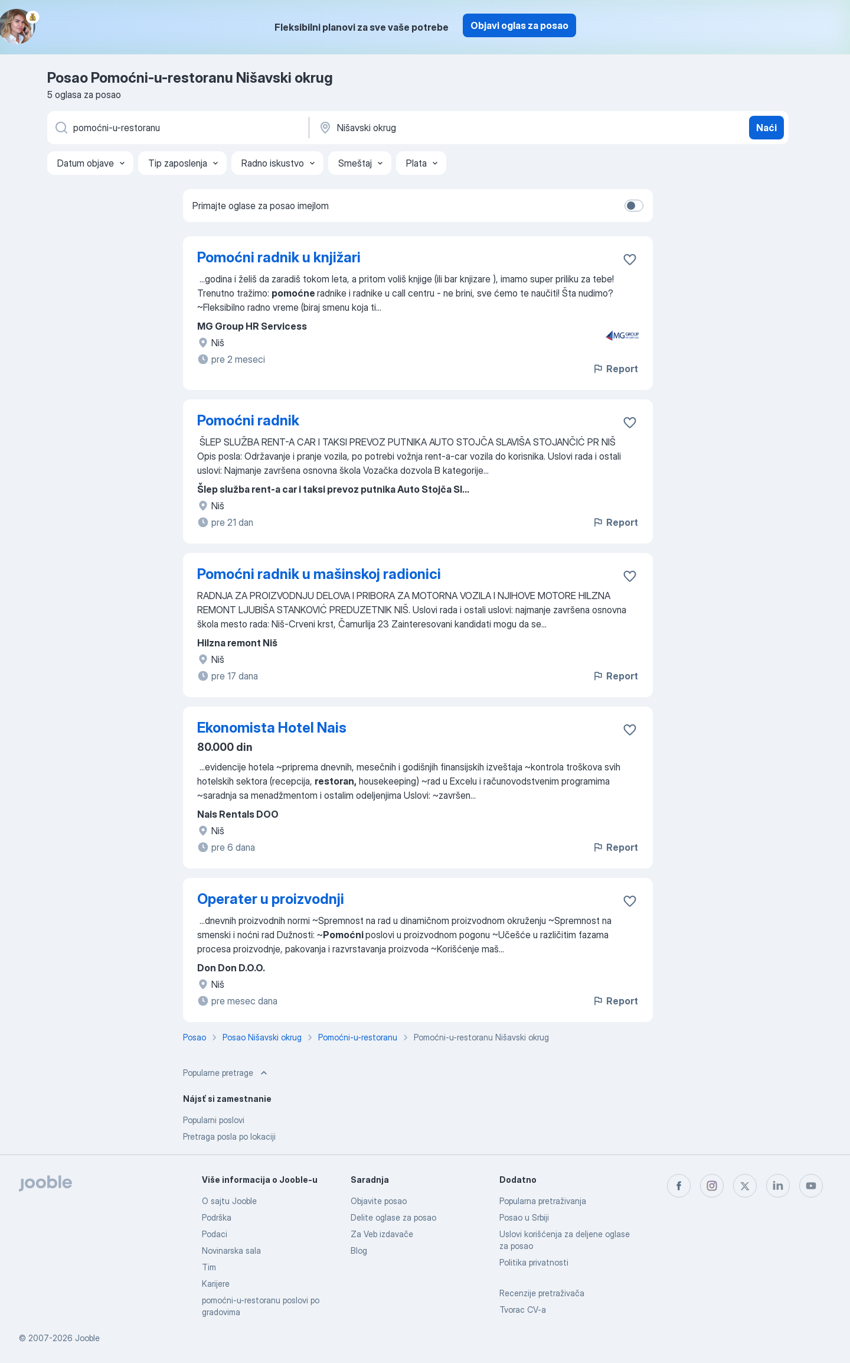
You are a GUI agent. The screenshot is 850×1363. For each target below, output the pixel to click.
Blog (359, 1250)
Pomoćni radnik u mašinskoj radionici (319, 574)
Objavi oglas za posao (519, 25)
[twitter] (745, 1186)
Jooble (87, 1338)
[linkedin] (778, 1186)
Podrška (216, 1217)
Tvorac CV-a (522, 1310)
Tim (209, 1267)
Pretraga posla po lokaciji (229, 1136)
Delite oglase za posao (393, 1217)
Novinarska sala (231, 1250)
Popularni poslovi (213, 1120)
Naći (766, 128)
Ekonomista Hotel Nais (271, 727)
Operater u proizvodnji (270, 898)
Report (615, 369)
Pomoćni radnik (248, 420)
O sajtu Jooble (229, 1201)
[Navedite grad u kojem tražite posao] (441, 127)
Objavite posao (379, 1201)
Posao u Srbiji (524, 1217)
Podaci (214, 1234)
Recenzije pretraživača (541, 1293)
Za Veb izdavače (382, 1234)
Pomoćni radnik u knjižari (279, 257)
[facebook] (679, 1186)
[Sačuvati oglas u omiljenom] (629, 259)
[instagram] (712, 1186)
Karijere (216, 1284)
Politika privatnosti (533, 1262)
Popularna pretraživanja (542, 1201)
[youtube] (811, 1186)
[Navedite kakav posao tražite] (177, 127)
